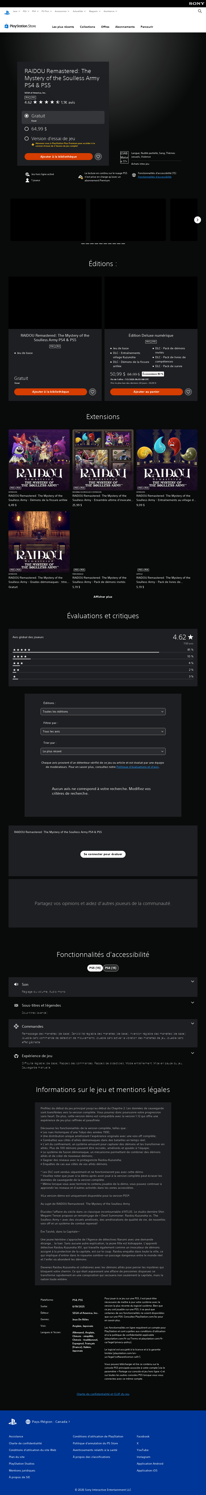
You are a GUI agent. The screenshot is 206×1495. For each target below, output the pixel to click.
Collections (87, 23)
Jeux (15, 11)
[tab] (95, 964)
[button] (154, 173)
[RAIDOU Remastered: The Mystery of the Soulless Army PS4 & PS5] (48, 216)
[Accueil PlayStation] (7, 11)
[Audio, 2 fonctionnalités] (103, 983)
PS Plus (45, 11)
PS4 (34, 11)
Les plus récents (63, 23)
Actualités (78, 11)
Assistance (109, 11)
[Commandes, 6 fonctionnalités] (103, 1029)
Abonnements (125, 23)
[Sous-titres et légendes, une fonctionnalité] (103, 1004)
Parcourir (147, 23)
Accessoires (61, 11)
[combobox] (103, 707)
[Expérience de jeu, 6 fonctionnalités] (103, 1057)
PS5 (25, 11)
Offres (105, 23)
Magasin (93, 11)
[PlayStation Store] (21, 22)
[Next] (197, 216)
